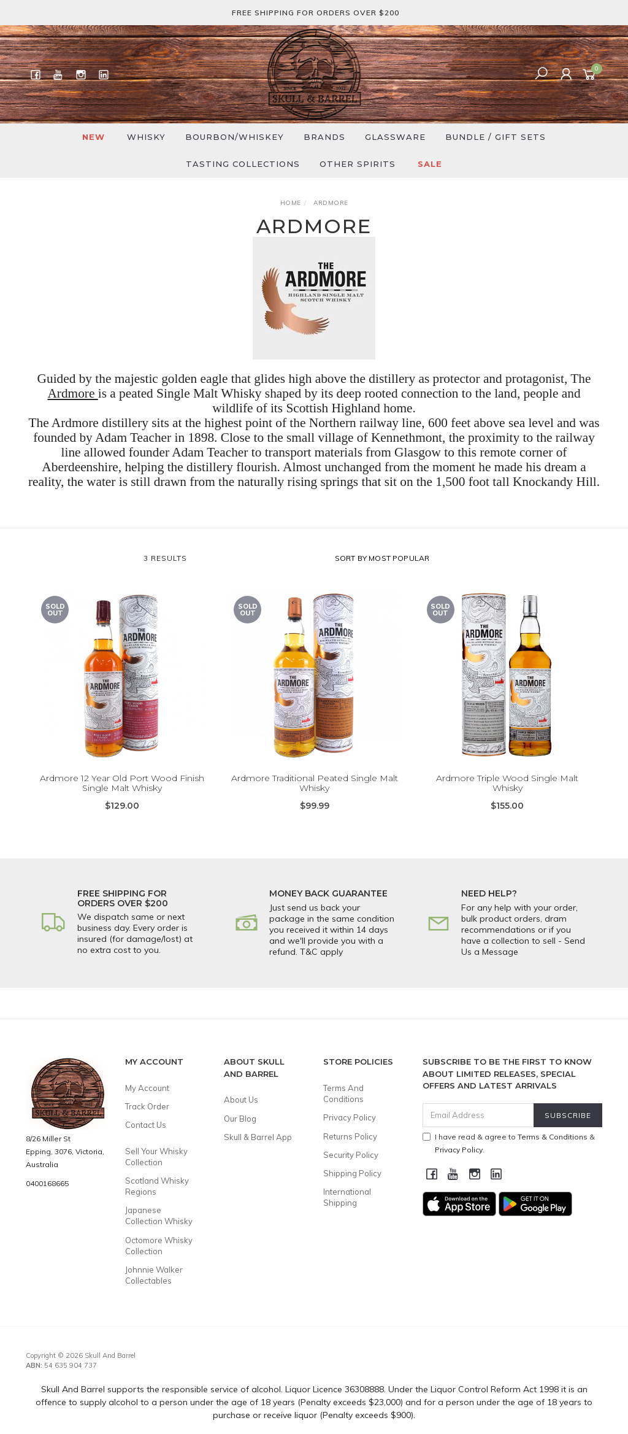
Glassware (395, 137)
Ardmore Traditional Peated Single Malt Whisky (314, 802)
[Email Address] (478, 1115)
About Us (241, 1099)
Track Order (147, 1106)
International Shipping (347, 1197)
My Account (147, 1088)
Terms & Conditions (553, 1136)
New (93, 137)
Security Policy (350, 1155)
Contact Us (145, 1125)
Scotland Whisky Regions (157, 1186)
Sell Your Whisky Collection (156, 1156)
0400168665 (47, 1183)
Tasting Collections (243, 164)
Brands (324, 137)
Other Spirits (358, 164)
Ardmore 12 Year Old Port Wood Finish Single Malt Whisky (122, 802)
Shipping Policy (352, 1173)
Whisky (146, 137)
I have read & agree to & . (509, 1143)
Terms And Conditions (343, 1093)
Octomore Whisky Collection (159, 1245)
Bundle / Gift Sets (495, 137)
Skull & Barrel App (258, 1137)
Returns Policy (350, 1136)
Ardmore (72, 393)
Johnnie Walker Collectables (154, 1275)
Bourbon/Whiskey (234, 137)
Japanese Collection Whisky (159, 1215)
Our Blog (240, 1119)
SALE (430, 164)
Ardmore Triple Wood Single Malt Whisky (507, 802)
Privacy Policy (349, 1117)
